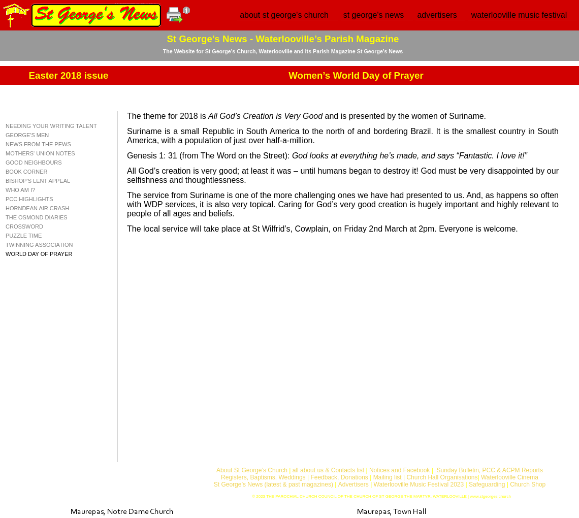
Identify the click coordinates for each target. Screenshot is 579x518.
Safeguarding (487, 484)
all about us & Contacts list (328, 470)
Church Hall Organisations (441, 477)
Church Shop (527, 484)
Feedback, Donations (339, 477)
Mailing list (387, 477)
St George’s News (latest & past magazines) (273, 484)
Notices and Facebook (399, 470)
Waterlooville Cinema (509, 477)
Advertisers (353, 484)
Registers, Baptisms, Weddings (263, 477)
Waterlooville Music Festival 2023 (420, 484)
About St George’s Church (251, 470)
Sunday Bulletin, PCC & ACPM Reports (489, 470)
